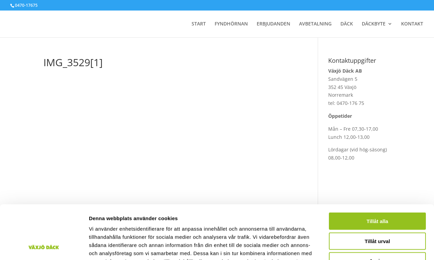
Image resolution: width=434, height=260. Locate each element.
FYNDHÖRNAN (231, 24)
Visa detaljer (368, 246)
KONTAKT (412, 24)
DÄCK (346, 24)
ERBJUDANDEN (273, 24)
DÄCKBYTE (374, 24)
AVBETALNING (315, 24)
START (199, 24)
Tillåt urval (377, 190)
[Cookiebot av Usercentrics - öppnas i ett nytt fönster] (44, 247)
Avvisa (377, 210)
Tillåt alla (377, 170)
